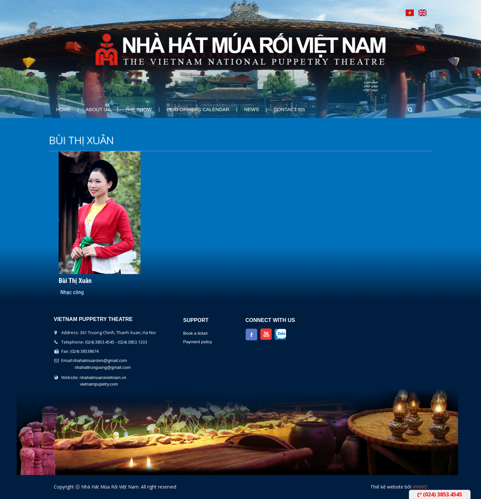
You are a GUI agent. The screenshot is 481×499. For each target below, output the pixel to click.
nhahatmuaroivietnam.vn (103, 377)
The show (138, 109)
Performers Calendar (197, 109)
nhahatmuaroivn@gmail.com (100, 360)
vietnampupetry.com (99, 384)
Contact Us (289, 109)
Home (63, 109)
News (251, 109)
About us (98, 109)
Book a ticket (195, 333)
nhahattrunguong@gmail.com (103, 367)
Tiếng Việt (410, 13)
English (422, 13)
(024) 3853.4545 (439, 494)
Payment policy (197, 341)
